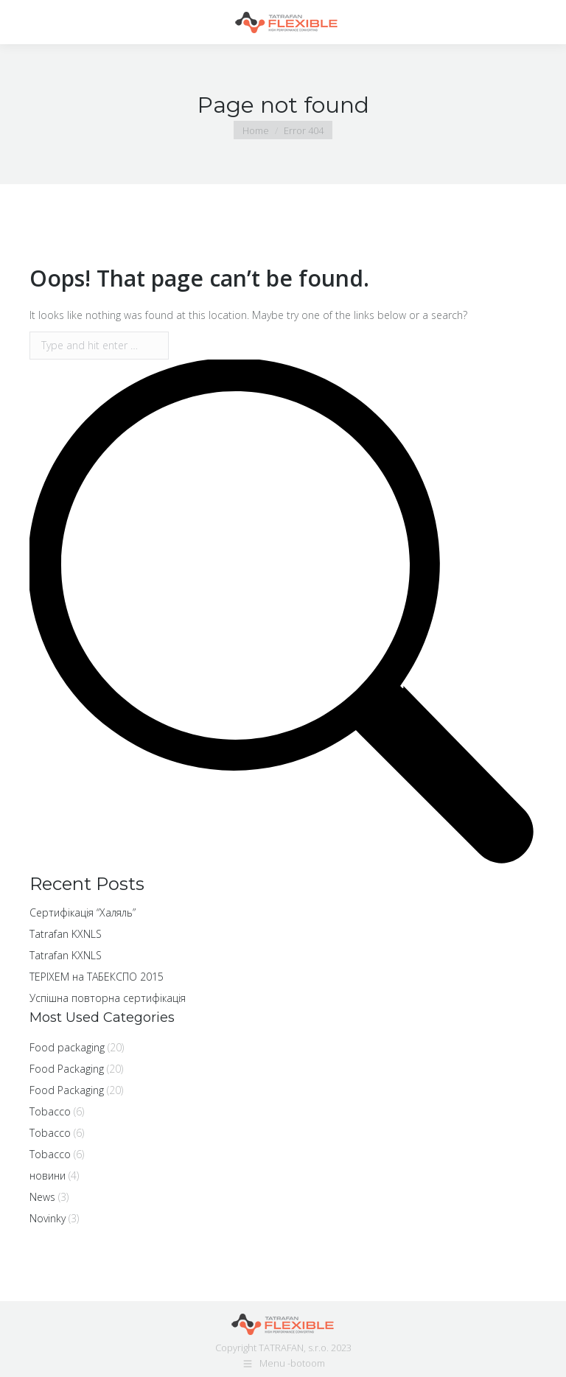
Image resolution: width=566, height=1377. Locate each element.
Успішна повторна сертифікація (107, 998)
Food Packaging (66, 1069)
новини (47, 1175)
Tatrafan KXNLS (65, 934)
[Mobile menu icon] (23, 22)
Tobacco (50, 1111)
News (42, 1197)
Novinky (47, 1218)
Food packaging (67, 1047)
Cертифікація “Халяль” (82, 912)
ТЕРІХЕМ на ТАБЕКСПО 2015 (96, 977)
